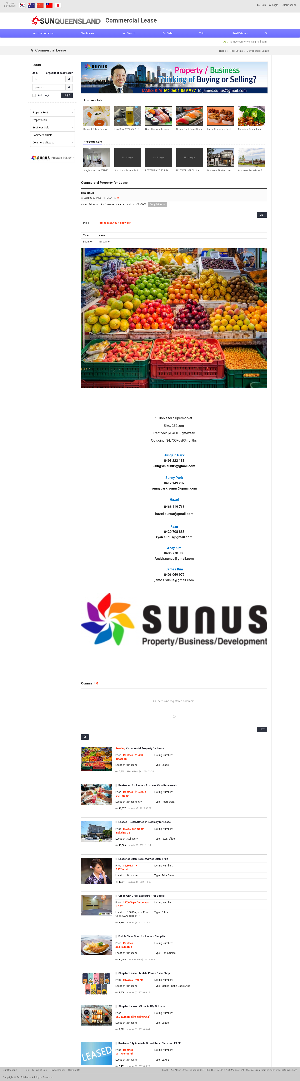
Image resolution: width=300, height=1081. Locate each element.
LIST (262, 214)
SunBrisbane (289, 5)
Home (222, 50)
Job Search (128, 33)
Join (261, 5)
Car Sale (167, 33)
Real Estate (239, 33)
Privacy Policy (57, 1070)
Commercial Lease (43, 142)
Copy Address (157, 204)
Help (26, 1070)
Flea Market (88, 33)
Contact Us (74, 1070)
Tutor (202, 33)
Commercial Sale (42, 135)
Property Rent (40, 112)
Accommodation (43, 33)
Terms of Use (39, 1070)
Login (273, 5)
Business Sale (40, 127)
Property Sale (40, 120)
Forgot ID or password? (59, 73)
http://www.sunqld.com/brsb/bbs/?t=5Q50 (123, 204)
